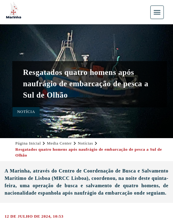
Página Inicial (28, 143)
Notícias (85, 143)
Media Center (59, 143)
